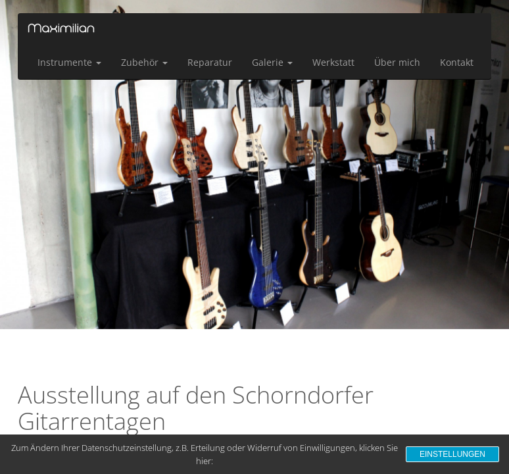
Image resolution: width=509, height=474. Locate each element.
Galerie (272, 62)
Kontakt (456, 62)
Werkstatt (333, 62)
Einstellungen (452, 454)
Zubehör (144, 62)
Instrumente (69, 62)
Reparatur (209, 62)
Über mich (397, 62)
